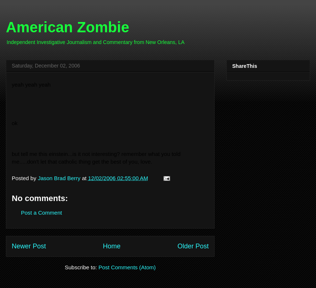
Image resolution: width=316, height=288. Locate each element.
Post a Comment (41, 212)
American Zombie (67, 27)
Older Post (193, 246)
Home (112, 246)
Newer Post (29, 246)
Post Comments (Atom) (127, 267)
